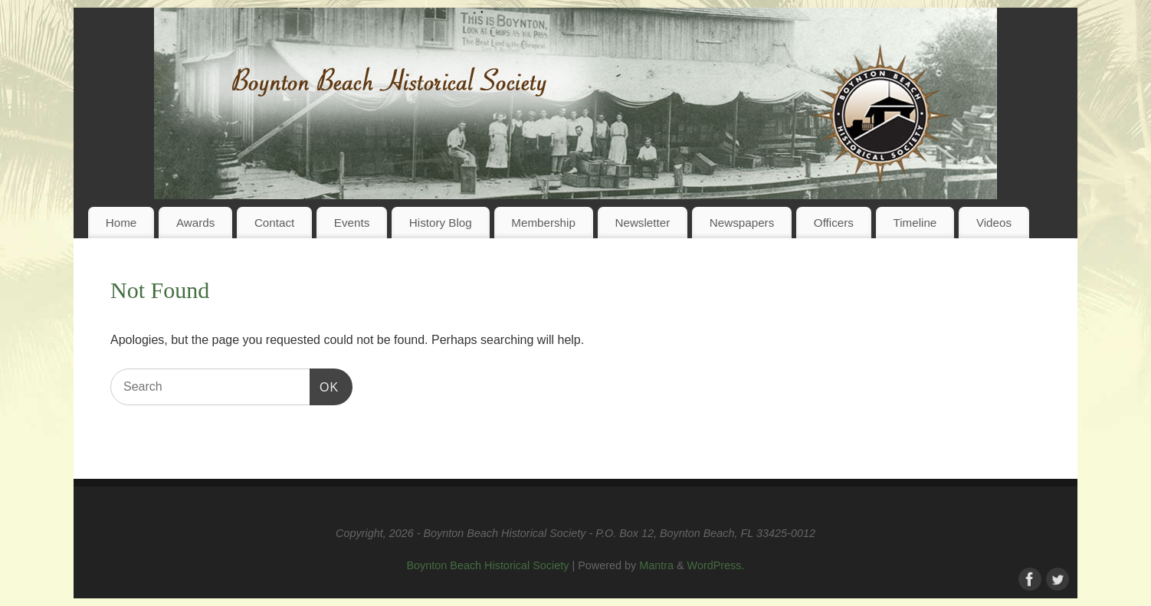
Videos (994, 222)
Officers (834, 222)
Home (121, 222)
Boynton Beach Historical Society (487, 565)
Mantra (656, 565)
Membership (543, 222)
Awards (195, 222)
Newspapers (742, 222)
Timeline (914, 222)
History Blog (440, 222)
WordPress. (716, 565)
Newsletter (642, 222)
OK (324, 385)
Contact (274, 222)
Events (351, 222)
